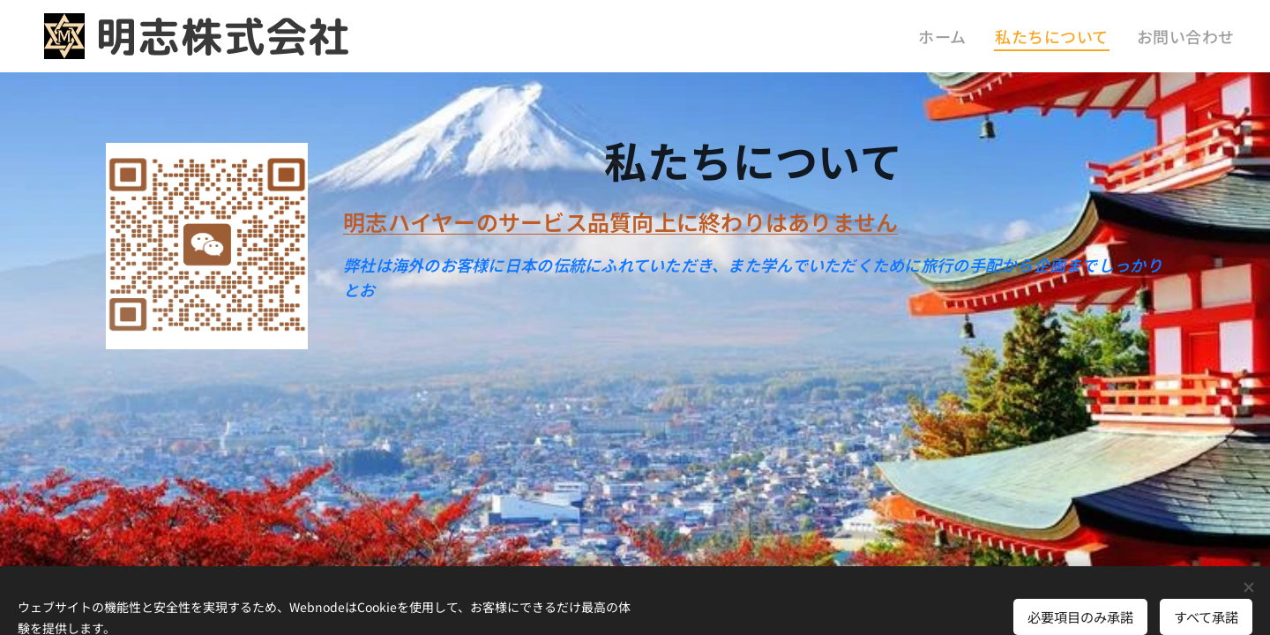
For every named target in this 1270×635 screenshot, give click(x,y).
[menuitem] (972, 36)
